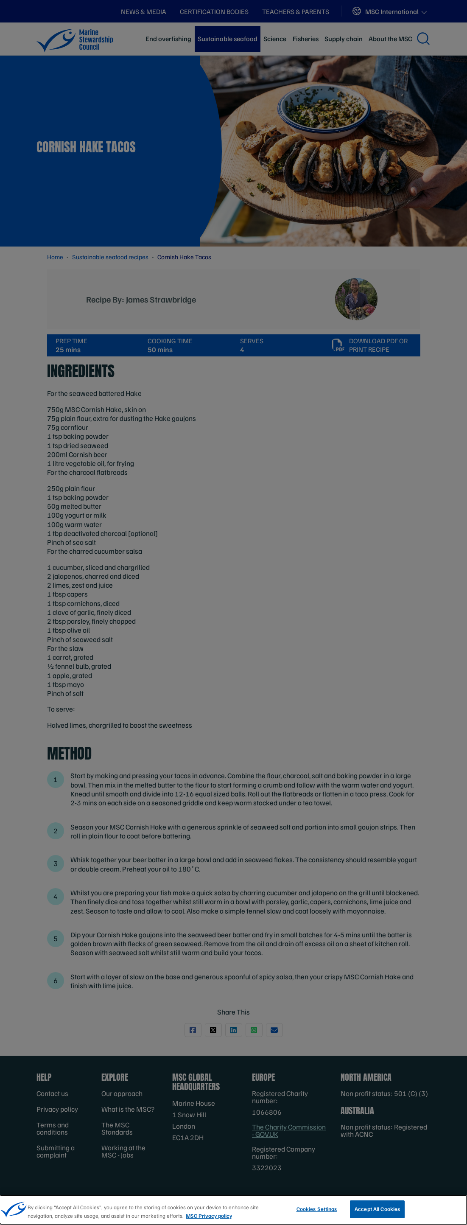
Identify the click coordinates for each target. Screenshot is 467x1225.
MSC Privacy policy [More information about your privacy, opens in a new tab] (209, 1218)
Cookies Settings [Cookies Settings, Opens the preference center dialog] (316, 1211)
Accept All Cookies (377, 1211)
